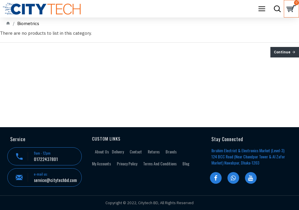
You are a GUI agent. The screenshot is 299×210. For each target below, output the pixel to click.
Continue (282, 52)
